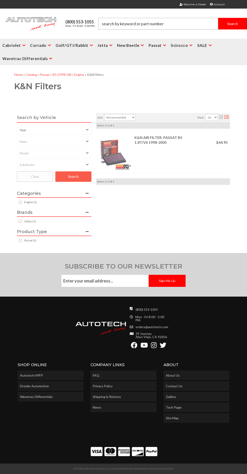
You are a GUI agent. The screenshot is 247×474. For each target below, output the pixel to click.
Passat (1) (30, 240)
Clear (35, 176)
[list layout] (226, 117)
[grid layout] (221, 117)
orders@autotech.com (152, 327)
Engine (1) (30, 202)
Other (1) (30, 221)
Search (73, 176)
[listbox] (54, 130)
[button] (172, 23)
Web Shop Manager (161, 468)
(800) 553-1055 (147, 309)
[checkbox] (20, 221)
